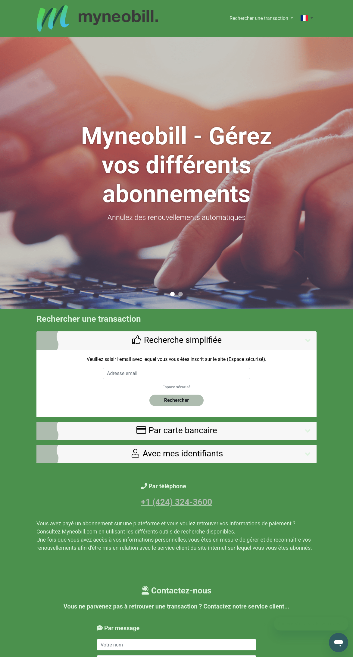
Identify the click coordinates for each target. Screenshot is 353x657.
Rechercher (176, 400)
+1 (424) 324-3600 (176, 502)
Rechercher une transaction (259, 18)
